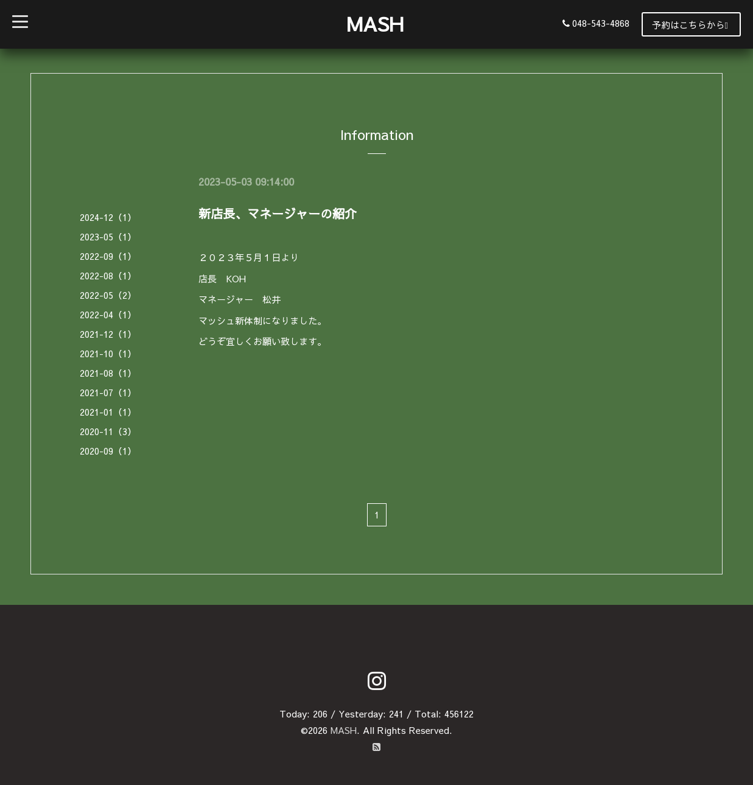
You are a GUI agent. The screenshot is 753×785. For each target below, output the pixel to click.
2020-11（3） (108, 431)
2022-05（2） (108, 294)
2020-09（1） (108, 450)
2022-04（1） (108, 314)
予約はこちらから (690, 24)
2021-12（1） (108, 333)
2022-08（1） (108, 275)
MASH (375, 23)
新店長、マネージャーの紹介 (277, 213)
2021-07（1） (108, 392)
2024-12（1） (108, 217)
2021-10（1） (108, 353)
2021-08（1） (108, 372)
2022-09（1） (108, 255)
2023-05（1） (108, 236)
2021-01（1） (108, 411)
